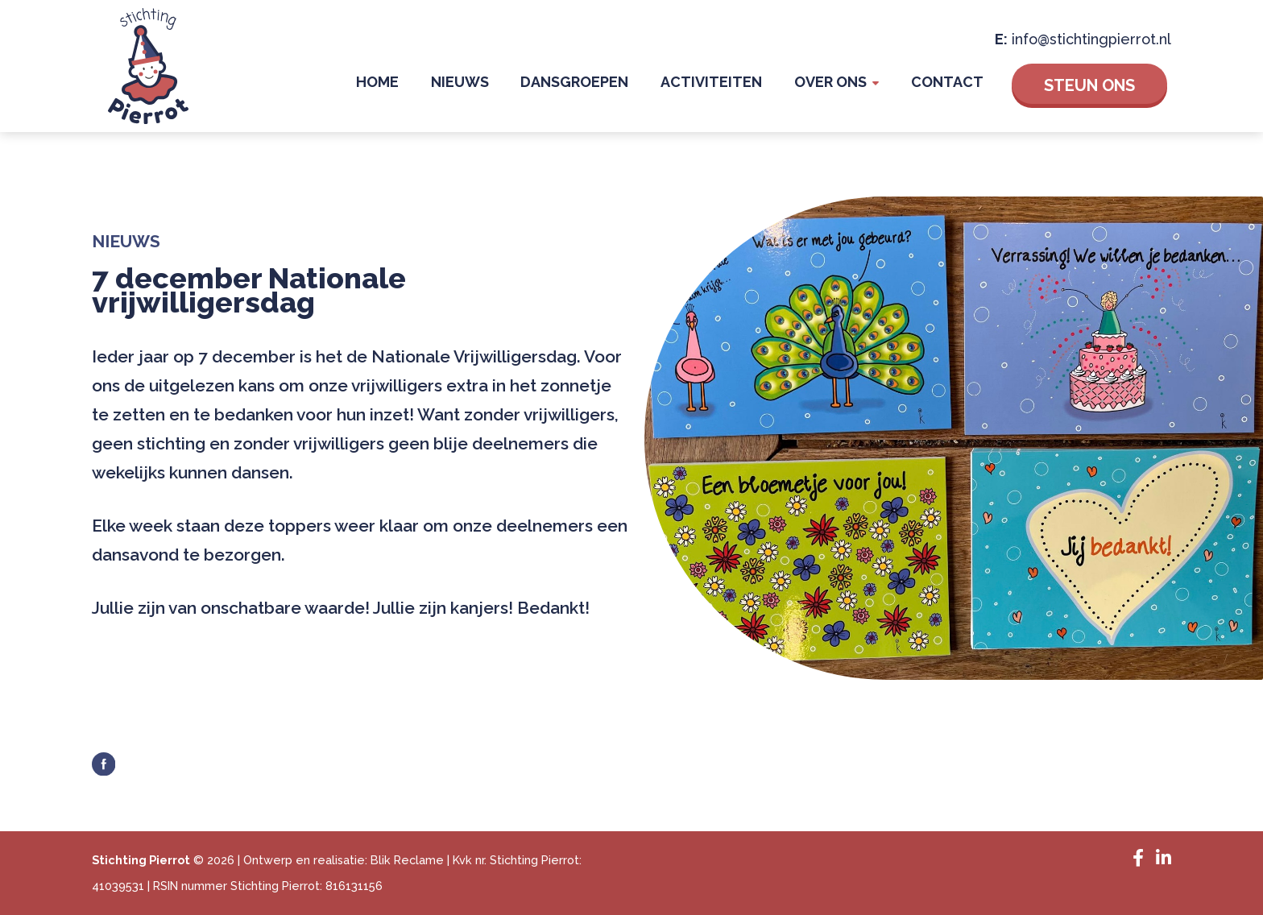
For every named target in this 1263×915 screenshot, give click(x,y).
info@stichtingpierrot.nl (1091, 38)
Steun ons (1089, 84)
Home (420, 84)
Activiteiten (730, 84)
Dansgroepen (602, 84)
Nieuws (495, 84)
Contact (951, 84)
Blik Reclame (407, 860)
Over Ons (841, 84)
